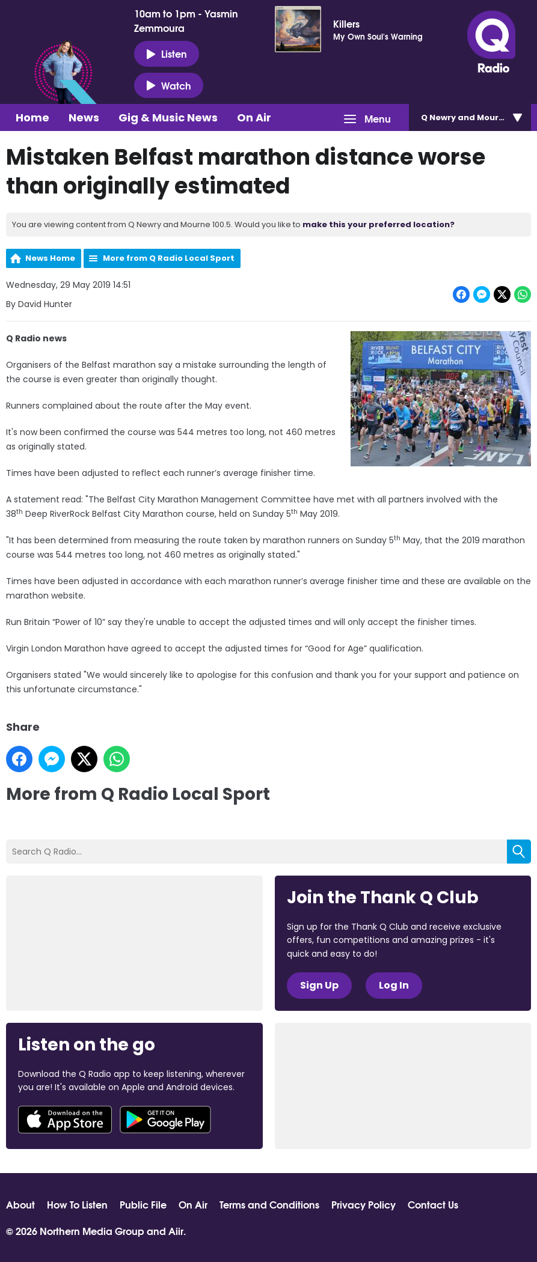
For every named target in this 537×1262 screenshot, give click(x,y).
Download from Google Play (165, 1119)
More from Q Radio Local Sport (169, 258)
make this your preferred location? (378, 224)
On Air (254, 117)
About (20, 1204)
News (84, 117)
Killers (346, 23)
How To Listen (77, 1204)
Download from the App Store (65, 1119)
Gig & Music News (168, 117)
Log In (394, 985)
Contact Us (433, 1204)
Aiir (175, 1230)
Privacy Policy (363, 1204)
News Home (50, 258)
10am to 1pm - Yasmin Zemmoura (186, 20)
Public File (143, 1204)
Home (32, 117)
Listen (166, 53)
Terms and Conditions (269, 1204)
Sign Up (319, 985)
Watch (168, 85)
